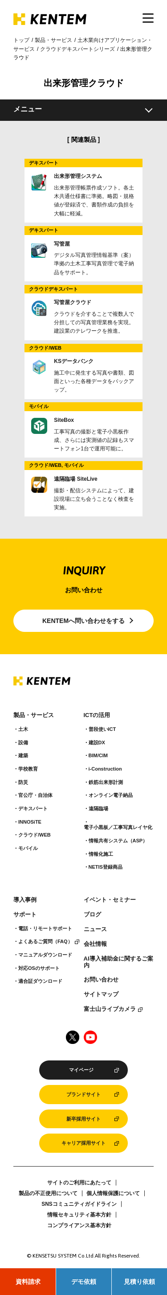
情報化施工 (101, 854)
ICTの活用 (97, 715)
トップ (21, 40)
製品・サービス (53, 40)
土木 (23, 729)
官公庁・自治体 (35, 795)
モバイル (28, 848)
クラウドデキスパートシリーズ (77, 49)
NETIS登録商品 (105, 867)
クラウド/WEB (34, 834)
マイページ (81, 1069)
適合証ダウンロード (40, 981)
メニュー (27, 109)
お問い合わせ (101, 980)
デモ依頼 (83, 1281)
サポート (25, 914)
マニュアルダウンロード (45, 954)
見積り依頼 (139, 1281)
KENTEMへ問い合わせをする (83, 620)
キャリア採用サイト (83, 1143)
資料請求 (28, 1281)
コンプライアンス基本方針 (79, 1225)
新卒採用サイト (83, 1119)
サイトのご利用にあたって (79, 1183)
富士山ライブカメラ (110, 1009)
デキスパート (33, 808)
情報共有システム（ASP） (118, 840)
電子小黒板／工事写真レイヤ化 (118, 827)
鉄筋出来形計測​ (106, 782)
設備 (23, 742)
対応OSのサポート (39, 968)
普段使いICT (102, 729)
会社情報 (95, 944)
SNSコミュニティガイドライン (79, 1204)
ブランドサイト (83, 1094)
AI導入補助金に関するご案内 (118, 962)
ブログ (92, 914)
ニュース (95, 929)
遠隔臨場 (98, 808)
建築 (23, 755)
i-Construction (105, 768)
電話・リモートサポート (45, 928)
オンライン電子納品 (111, 795)
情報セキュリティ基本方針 (79, 1215)
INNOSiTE (29, 822)
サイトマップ (101, 994)
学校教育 (28, 768)
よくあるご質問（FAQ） (45, 941)
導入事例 (25, 900)
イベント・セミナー (110, 900)
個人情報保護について (113, 1193)
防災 (23, 782)
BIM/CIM (98, 755)
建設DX (97, 742)
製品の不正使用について (48, 1193)
